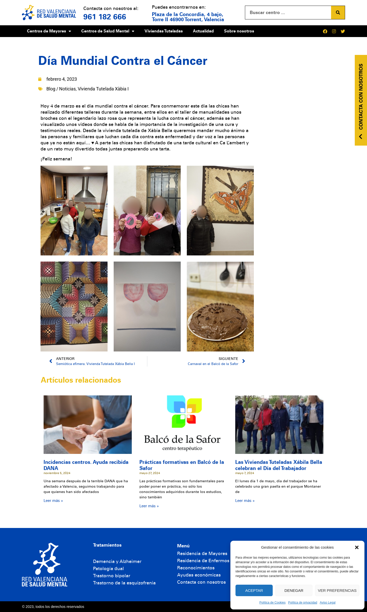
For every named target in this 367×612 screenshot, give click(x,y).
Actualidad (203, 31)
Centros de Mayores (49, 31)
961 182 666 (104, 16)
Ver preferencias (337, 590)
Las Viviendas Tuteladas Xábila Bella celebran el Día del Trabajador (278, 465)
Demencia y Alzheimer (117, 561)
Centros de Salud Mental (107, 31)
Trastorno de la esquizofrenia (124, 583)
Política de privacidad (302, 602)
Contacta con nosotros (201, 582)
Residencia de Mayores (202, 553)
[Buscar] (338, 12)
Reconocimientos (196, 568)
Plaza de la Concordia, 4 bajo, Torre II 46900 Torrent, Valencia (188, 16)
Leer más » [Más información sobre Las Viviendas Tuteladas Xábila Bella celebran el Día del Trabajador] (245, 500)
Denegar (293, 590)
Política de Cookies (272, 602)
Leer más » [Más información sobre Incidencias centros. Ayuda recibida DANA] (53, 500)
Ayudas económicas (199, 575)
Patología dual (108, 568)
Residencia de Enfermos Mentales (214, 560)
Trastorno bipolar (111, 576)
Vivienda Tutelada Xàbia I (103, 88)
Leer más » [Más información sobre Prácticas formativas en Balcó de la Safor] (149, 506)
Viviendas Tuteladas (164, 31)
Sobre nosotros (239, 31)
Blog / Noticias (61, 88)
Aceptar (254, 590)
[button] (356, 547)
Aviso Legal (327, 602)
